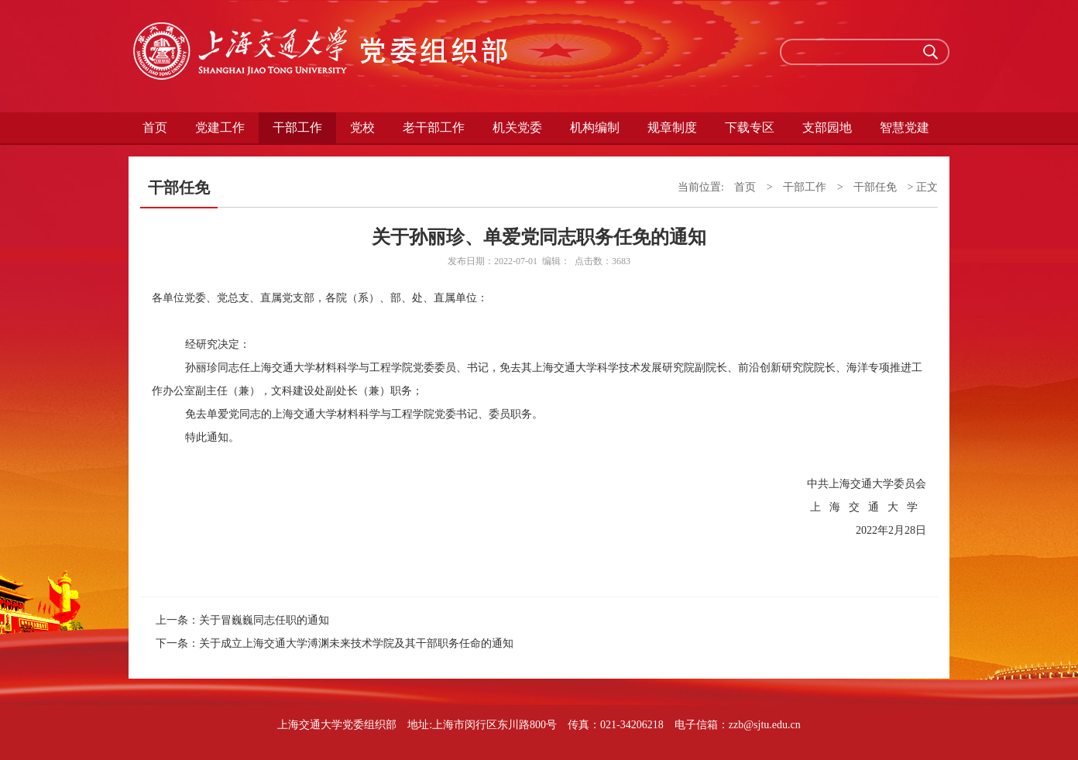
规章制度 (672, 127)
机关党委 (517, 127)
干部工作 (297, 127)
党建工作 (220, 127)
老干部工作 (434, 127)
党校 (362, 127)
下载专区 (749, 127)
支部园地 (827, 127)
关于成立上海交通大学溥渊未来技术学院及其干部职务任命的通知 (356, 643)
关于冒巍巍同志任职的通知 (264, 620)
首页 (154, 127)
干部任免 (875, 187)
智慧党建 (904, 127)
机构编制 (595, 127)
